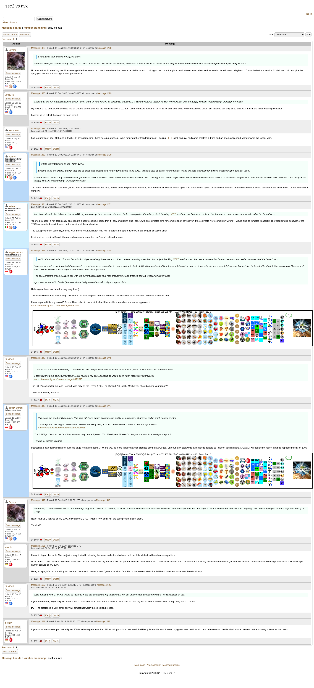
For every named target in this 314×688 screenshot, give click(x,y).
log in (309, 13)
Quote (56, 87)
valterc (12, 156)
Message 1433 (38, 155)
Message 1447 (38, 358)
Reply (48, 87)
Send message (13, 73)
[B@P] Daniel (16, 252)
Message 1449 (38, 500)
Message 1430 (38, 93)
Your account (153, 665)
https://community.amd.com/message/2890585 (55, 305)
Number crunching (34, 27)
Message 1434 (38, 204)
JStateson (14, 130)
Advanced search (9, 22)
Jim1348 (9, 94)
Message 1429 (38, 48)
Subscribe (25, 34)
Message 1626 (38, 546)
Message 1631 (38, 621)
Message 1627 (38, 585)
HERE (169, 138)
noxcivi (8, 547)
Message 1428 (104, 48)
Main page (139, 665)
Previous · (7, 39)
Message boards (11, 27)
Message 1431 (38, 128)
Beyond (13, 50)
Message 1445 (38, 250)
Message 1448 (38, 406)
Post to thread (10, 34)
